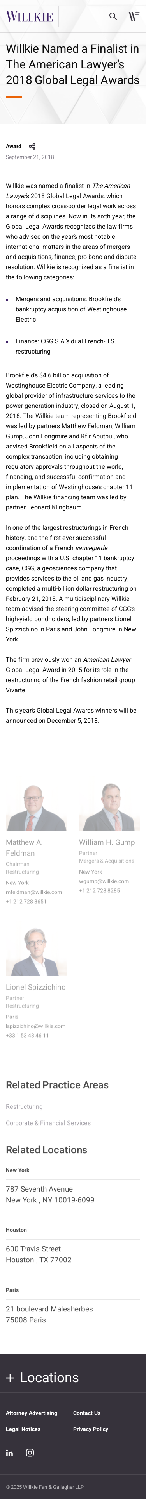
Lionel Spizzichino (36, 993)
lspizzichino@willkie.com (35, 1032)
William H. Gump (107, 848)
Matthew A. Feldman (24, 854)
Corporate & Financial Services (48, 1128)
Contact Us (86, 1413)
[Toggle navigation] (134, 16)
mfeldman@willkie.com (34, 898)
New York (17, 889)
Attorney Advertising (31, 1413)
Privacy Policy (90, 1429)
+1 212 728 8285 (99, 897)
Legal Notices (23, 1429)
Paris (12, 1023)
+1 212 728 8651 (26, 908)
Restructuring (24, 1112)
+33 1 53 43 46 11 (27, 1042)
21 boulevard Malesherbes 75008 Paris (49, 1320)
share (32, 146)
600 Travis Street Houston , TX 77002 (39, 1259)
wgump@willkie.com (104, 888)
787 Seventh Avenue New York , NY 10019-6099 (50, 1200)
